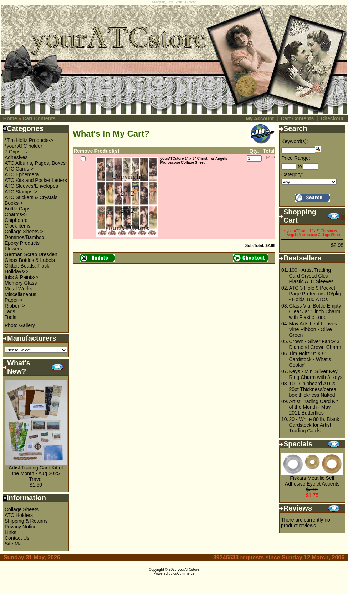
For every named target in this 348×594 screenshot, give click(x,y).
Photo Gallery (20, 325)
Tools (10, 317)
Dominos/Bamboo (24, 237)
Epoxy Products (22, 243)
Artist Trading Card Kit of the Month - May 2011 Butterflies (313, 407)
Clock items (17, 226)
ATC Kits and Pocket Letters (36, 180)
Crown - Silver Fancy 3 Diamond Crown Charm (315, 344)
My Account (260, 118)
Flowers (13, 249)
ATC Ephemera (22, 174)
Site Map (14, 544)
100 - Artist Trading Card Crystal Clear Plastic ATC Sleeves (311, 275)
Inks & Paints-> (22, 277)
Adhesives (16, 157)
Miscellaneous (20, 294)
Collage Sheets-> (24, 231)
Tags (10, 311)
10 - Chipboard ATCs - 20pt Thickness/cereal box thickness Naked (313, 389)
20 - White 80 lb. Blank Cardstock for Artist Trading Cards (314, 424)
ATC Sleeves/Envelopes (31, 186)
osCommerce (183, 573)
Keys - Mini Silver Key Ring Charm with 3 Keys (315, 374)
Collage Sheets (22, 509)
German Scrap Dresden (31, 254)
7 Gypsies (16, 151)
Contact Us (17, 538)
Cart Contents (39, 118)
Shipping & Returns (26, 521)
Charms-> (16, 214)
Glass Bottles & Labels (30, 260)
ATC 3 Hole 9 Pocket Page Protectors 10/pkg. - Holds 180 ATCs (315, 293)
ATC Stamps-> (21, 191)
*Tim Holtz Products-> (29, 140)
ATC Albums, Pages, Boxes (35, 163)
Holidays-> (17, 271)
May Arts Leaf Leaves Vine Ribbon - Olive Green (313, 329)
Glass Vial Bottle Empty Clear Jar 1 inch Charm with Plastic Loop (315, 311)
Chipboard (16, 220)
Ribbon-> (15, 306)
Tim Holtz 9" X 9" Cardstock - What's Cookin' (310, 359)
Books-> (14, 203)
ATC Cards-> (19, 169)
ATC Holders (19, 515)
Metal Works (18, 288)
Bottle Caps (17, 209)
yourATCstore (188, 570)
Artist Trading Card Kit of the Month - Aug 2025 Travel (36, 473)
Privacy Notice (20, 526)
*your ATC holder (23, 146)
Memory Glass (21, 283)
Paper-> (13, 300)
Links (10, 532)
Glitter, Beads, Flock (27, 266)
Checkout (332, 118)
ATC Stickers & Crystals (31, 197)
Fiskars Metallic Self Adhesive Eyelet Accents (312, 481)
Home (10, 118)
